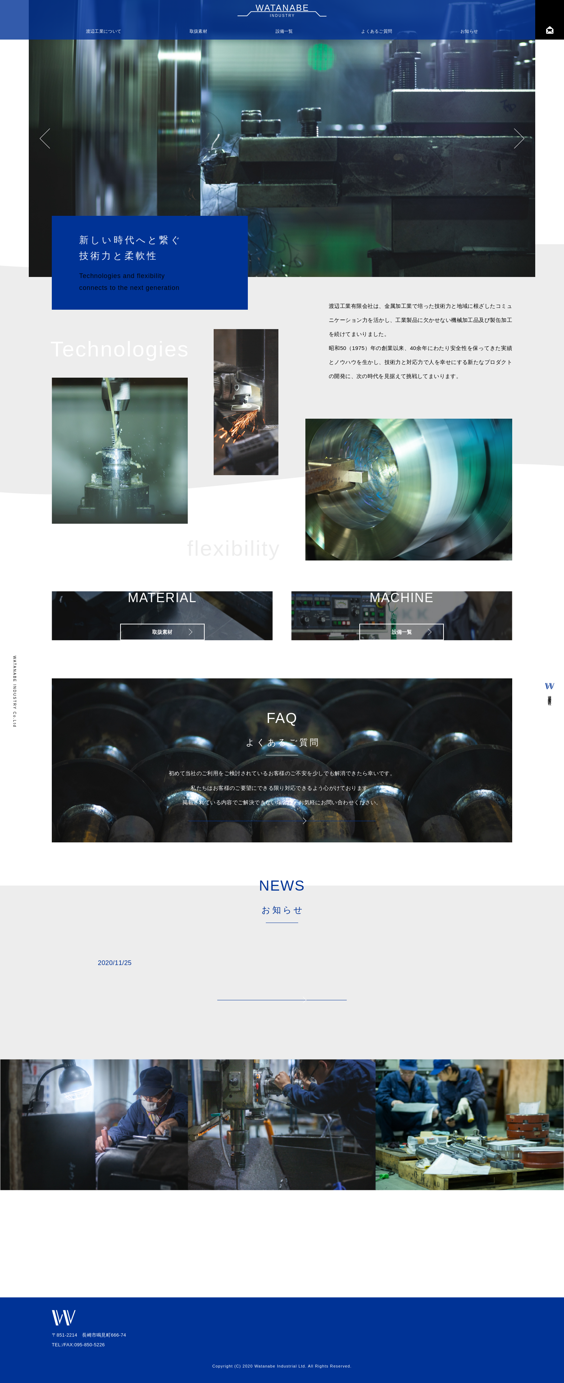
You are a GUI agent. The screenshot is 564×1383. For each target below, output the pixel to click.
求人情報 (495, 1336)
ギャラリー (493, 1325)
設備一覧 (284, 31)
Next (519, 138)
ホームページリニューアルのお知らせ (228, 1038)
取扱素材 (198, 31)
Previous (45, 138)
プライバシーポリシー (481, 1347)
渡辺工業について (103, 31)
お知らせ (469, 31)
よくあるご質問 (376, 31)
